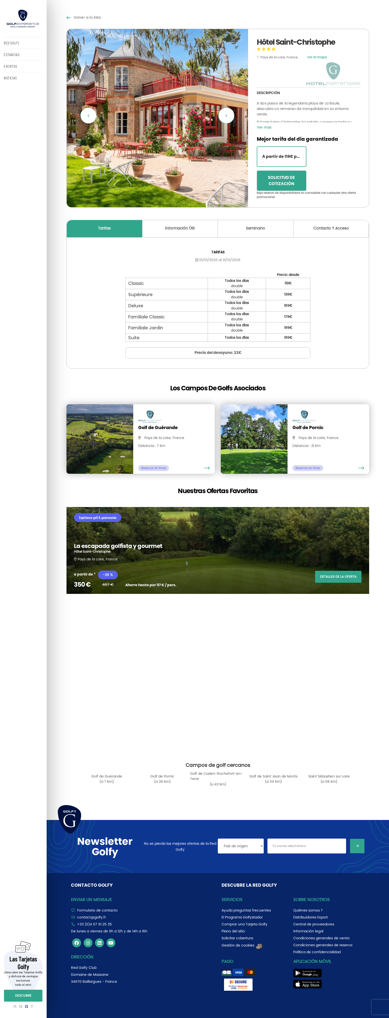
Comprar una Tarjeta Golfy (244, 924)
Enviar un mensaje (91, 900)
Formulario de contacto (97, 910)
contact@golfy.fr (91, 917)
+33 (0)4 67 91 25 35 (94, 924)
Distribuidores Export (310, 917)
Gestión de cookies (242, 945)
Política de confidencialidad (317, 952)
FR (14, 1006)
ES (26, 1006)
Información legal (308, 931)
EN (20, 1006)
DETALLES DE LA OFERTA (338, 576)
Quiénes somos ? (308, 910)
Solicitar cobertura (237, 938)
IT (32, 1006)
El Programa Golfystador (242, 917)
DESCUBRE (23, 995)
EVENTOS (10, 66)
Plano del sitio (233, 931)
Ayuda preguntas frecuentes (246, 910)
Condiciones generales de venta (321, 938)
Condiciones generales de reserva (322, 945)
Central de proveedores (313, 924)
